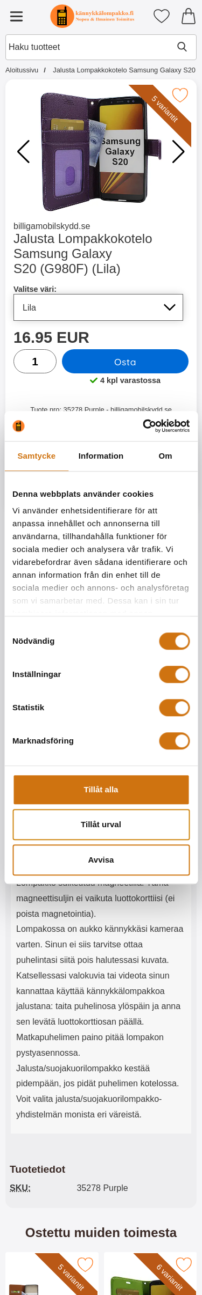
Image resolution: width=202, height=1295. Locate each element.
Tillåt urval (101, 824)
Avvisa (101, 859)
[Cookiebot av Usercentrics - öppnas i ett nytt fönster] (144, 426)
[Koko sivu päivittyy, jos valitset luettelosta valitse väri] (98, 307)
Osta (125, 361)
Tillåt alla (101, 789)
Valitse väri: (35, 289)
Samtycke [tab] (36, 455)
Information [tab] (101, 455)
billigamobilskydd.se (51, 226)
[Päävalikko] (16, 16)
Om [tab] (165, 455)
